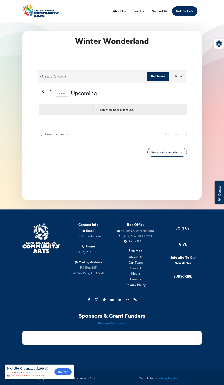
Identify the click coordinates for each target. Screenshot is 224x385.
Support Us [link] (159, 11)
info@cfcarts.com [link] (88, 236)
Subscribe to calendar (165, 152)
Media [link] (135, 273)
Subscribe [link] (183, 276)
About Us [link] (119, 11)
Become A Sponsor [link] (112, 323)
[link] (219, 44)
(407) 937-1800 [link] (88, 252)
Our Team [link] (136, 262)
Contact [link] (135, 268)
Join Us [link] (139, 11)
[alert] (113, 109)
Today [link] (62, 93)
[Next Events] (50, 91)
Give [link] (183, 244)
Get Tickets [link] (185, 11)
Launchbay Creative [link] (166, 378)
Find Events (158, 76)
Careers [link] (135, 279)
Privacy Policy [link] (136, 285)
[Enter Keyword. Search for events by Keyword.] (92, 77)
